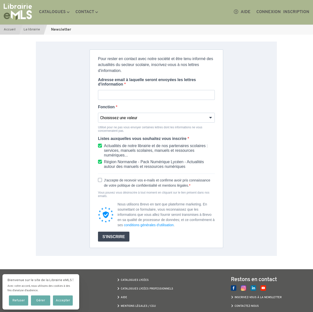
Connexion (268, 12)
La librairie (32, 29)
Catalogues (52, 12)
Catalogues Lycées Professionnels (147, 289)
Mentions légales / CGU (138, 306)
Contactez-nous (247, 306)
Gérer (40, 300)
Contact (84, 12)
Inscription (296, 12)
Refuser (18, 300)
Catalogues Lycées (135, 280)
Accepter (63, 300)
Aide (242, 12)
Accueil (10, 29)
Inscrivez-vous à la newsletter (258, 297)
